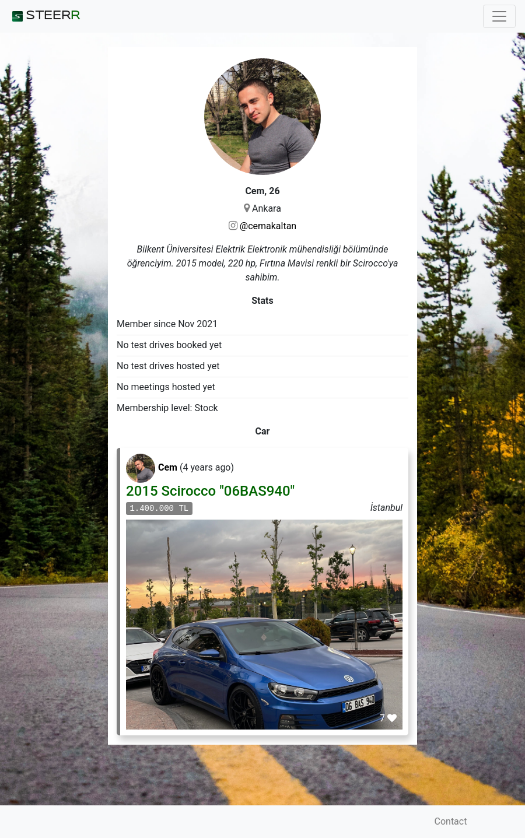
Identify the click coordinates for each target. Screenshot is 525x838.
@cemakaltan (268, 226)
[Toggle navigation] (499, 16)
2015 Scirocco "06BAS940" (210, 491)
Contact (451, 821)
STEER (44, 16)
